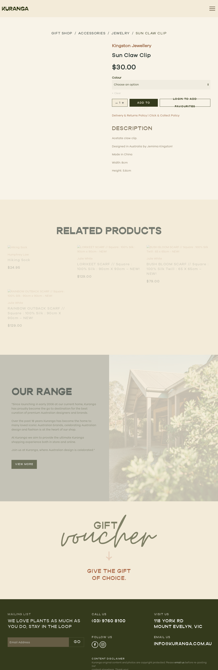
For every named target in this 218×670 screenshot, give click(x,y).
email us (179, 662)
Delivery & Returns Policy (129, 115)
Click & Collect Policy (164, 115)
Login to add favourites (185, 103)
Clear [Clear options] (117, 93)
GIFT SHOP (61, 33)
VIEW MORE (24, 464)
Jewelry (120, 33)
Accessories (92, 33)
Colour (116, 77)
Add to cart (143, 104)
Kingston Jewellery (131, 45)
